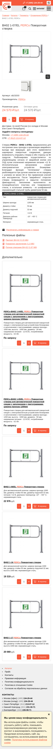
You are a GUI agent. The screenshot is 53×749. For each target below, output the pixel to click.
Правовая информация (15, 678)
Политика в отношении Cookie (18, 685)
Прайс (7, 672)
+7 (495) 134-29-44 (34, 3)
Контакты (9, 675)
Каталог (8, 668)
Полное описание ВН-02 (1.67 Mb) (19, 247)
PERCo (21, 99)
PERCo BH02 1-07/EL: (26, 194)
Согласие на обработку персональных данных (26, 688)
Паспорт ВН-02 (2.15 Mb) (15, 240)
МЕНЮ (49, 8)
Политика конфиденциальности (19, 682)
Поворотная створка (24, 487)
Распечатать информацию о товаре (20, 230)
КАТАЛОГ (39, 8)
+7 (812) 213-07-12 (17, 138)
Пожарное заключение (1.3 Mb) (18, 244)
